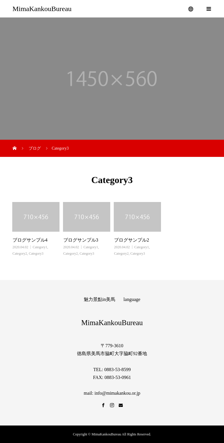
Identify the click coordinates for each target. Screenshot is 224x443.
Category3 (36, 253)
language (131, 299)
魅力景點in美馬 (99, 299)
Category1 (40, 247)
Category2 (20, 253)
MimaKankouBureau (42, 9)
